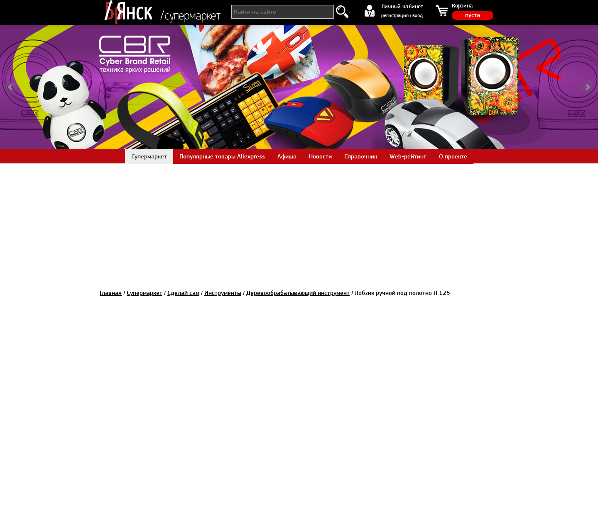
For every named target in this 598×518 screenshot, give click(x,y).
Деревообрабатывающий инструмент (298, 293)
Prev (10, 87)
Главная (111, 293)
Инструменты (222, 293)
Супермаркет (144, 293)
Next (587, 87)
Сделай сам (183, 293)
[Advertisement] (299, 221)
